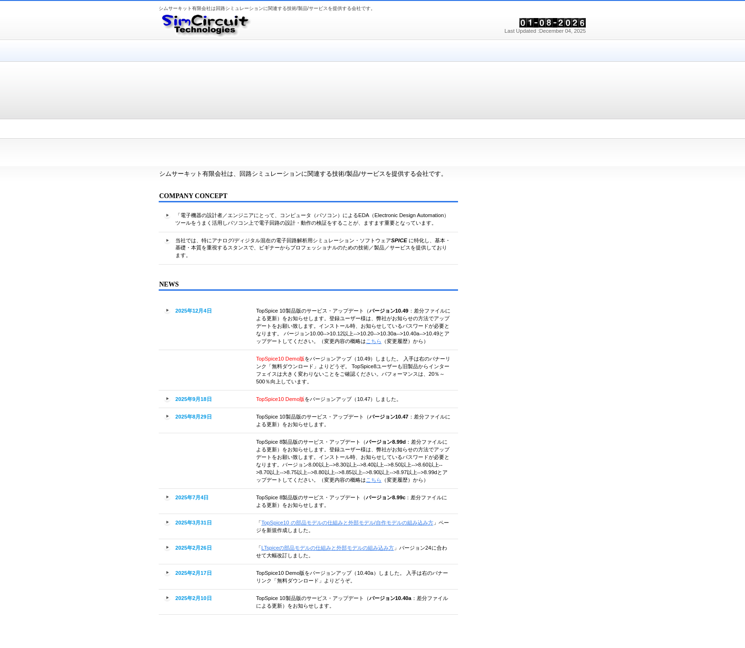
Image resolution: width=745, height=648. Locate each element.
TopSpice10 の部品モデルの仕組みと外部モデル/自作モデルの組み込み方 (347, 522)
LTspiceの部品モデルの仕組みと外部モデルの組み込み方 (327, 548)
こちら (374, 341)
